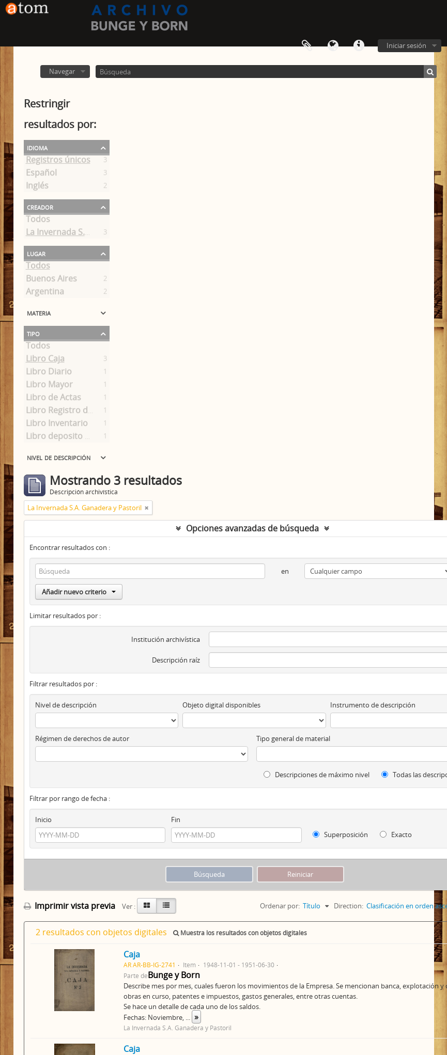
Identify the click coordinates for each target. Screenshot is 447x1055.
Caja (132, 954)
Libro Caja (45, 360)
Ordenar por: (280, 905)
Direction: (348, 905)
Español (41, 174)
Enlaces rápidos (359, 46)
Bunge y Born (174, 975)
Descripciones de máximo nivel (316, 774)
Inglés (37, 187)
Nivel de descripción (58, 457)
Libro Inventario (57, 425)
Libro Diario (49, 373)
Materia (39, 312)
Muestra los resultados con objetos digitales (240, 932)
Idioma (333, 46)
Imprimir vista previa (69, 905)
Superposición (340, 834)
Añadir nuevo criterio (79, 591)
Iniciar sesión (406, 45)
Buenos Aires (51, 280)
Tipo (33, 333)
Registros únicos (58, 161)
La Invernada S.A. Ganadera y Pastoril (98, 234)
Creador (40, 206)
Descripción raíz (176, 660)
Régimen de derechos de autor (82, 738)
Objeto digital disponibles (221, 705)
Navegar (62, 71)
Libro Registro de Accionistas (82, 412)
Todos (38, 221)
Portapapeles (307, 46)
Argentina (45, 293)
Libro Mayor (49, 386)
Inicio (43, 819)
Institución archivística (165, 639)
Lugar (36, 253)
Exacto (396, 834)
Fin (175, 819)
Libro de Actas (53, 399)
